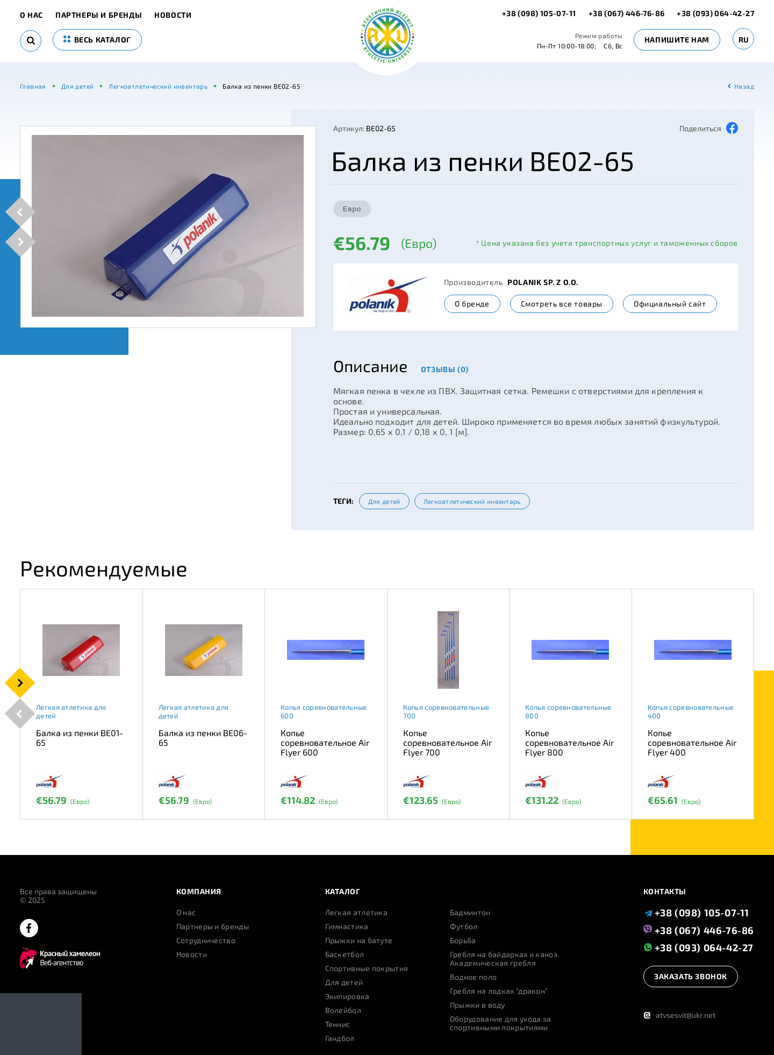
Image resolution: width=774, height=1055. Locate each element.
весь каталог (97, 39)
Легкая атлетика (356, 912)
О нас (31, 15)
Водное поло (473, 977)
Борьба (463, 940)
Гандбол (340, 1038)
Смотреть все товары (562, 303)
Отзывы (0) (445, 369)
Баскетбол (344, 954)
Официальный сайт (670, 303)
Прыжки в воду (477, 1005)
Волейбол (343, 1010)
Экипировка (347, 996)
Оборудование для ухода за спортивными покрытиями (500, 1023)
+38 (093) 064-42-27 (715, 13)
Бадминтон (470, 912)
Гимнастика (347, 926)
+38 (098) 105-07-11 (540, 13)
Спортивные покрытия (366, 968)
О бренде (472, 303)
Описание (370, 365)
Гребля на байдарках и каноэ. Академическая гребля (504, 958)
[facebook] (29, 929)
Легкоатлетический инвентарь (472, 501)
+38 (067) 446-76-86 (627, 13)
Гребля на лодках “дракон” (499, 991)
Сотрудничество (205, 940)
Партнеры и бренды (98, 15)
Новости (172, 15)
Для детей (384, 501)
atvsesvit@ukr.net (679, 1015)
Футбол (464, 926)
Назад (744, 86)
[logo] (387, 36)
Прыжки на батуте (359, 940)
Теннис (337, 1024)
